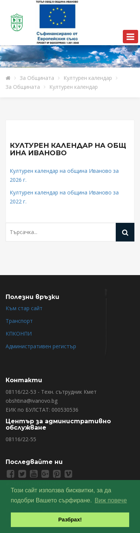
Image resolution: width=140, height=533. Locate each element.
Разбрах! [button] (70, 520)
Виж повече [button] (111, 500)
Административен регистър (41, 346)
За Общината (37, 77)
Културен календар (87, 77)
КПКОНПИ (19, 333)
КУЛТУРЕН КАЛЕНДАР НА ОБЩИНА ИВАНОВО (68, 149)
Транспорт (19, 320)
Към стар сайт (24, 308)
